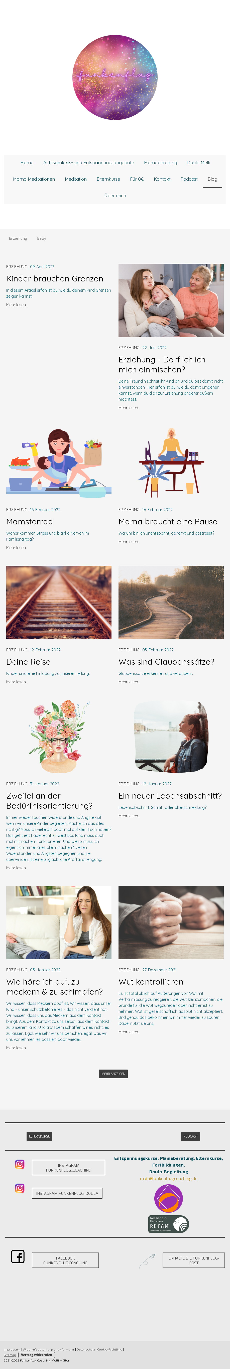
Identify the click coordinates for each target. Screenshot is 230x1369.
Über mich (115, 195)
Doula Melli (198, 162)
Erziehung (18, 238)
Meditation (76, 179)
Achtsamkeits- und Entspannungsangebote (88, 162)
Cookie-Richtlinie (109, 1349)
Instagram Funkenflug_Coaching (68, 1167)
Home (27, 162)
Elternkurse (108, 179)
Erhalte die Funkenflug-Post (193, 1260)
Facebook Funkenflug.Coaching (65, 1260)
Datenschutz (86, 1349)
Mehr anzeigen (113, 1074)
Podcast (189, 179)
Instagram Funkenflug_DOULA (67, 1193)
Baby (41, 238)
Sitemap (10, 1355)
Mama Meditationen (34, 179)
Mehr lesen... (17, 304)
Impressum (12, 1349)
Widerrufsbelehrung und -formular (48, 1349)
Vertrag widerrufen (36, 1355)
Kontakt (162, 179)
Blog (212, 179)
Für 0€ (137, 179)
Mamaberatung (160, 162)
